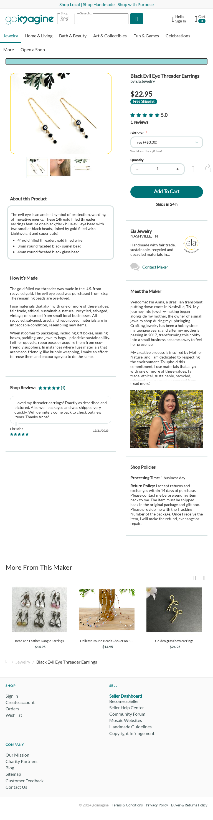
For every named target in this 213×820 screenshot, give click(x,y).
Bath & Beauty (73, 35)
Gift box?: (137, 133)
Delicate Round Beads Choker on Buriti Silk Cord (106, 641)
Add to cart (166, 191)
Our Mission (17, 754)
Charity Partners (21, 761)
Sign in (12, 695)
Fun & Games (146, 35)
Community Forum (127, 713)
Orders (12, 708)
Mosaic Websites (125, 720)
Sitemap (13, 774)
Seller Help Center (126, 707)
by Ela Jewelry (142, 81)
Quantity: (137, 160)
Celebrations (178, 35)
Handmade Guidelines (130, 726)
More (8, 49)
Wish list (14, 715)
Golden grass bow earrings (174, 641)
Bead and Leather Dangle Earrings (39, 641)
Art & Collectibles (110, 35)
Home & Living (38, 35)
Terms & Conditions (127, 805)
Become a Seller (124, 701)
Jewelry (10, 35)
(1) (52, 387)
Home (8, 662)
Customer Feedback (25, 780)
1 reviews (139, 122)
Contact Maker (149, 267)
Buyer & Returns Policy (189, 805)
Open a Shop (33, 49)
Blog (10, 767)
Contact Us (16, 787)
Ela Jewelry (141, 231)
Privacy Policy (157, 805)
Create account (20, 702)
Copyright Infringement (131, 733)
